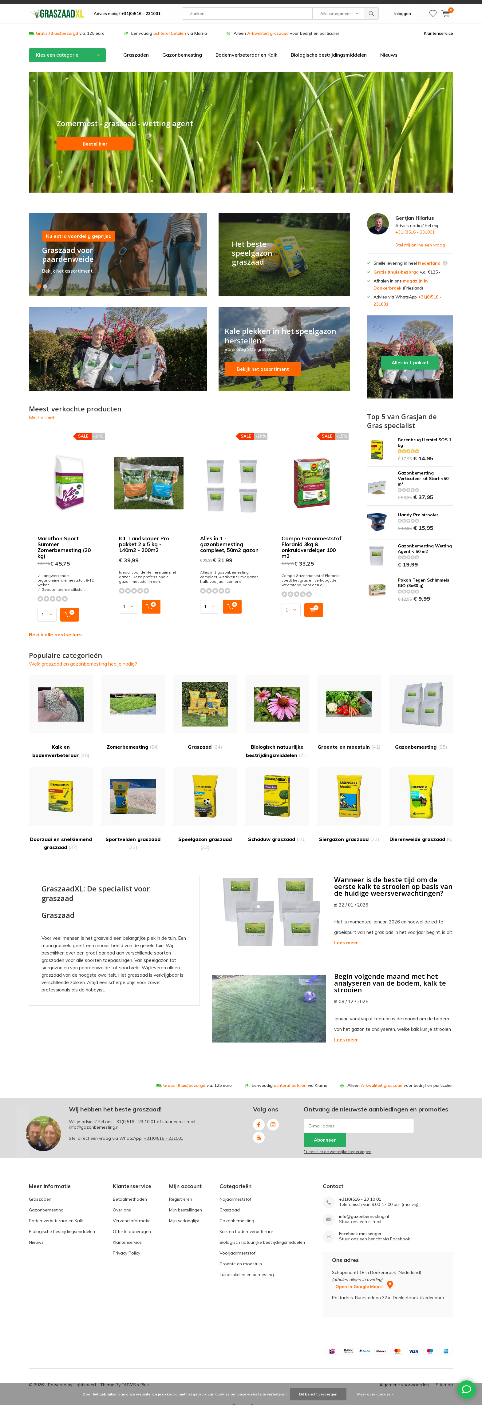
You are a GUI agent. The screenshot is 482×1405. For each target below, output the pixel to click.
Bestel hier (95, 137)
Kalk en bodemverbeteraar (61, 710)
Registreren (180, 1192)
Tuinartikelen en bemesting (246, 1268)
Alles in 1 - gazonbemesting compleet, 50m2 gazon (229, 538)
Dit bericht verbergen (318, 1394)
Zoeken (371, 9)
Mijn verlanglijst (184, 1214)
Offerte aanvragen (132, 1225)
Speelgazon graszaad (205, 802)
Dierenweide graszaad (421, 798)
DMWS (129, 1378)
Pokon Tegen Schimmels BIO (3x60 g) (423, 576)
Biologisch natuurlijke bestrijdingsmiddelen (277, 710)
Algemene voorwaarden (404, 1378)
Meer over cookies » (375, 1394)
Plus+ (146, 1378)
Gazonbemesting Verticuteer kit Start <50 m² (423, 472)
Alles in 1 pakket (410, 350)
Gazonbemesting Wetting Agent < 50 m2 (425, 542)
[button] (39, 280)
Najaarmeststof (235, 1192)
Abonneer (325, 1134)
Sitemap (444, 1378)
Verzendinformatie (132, 1214)
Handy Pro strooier (418, 508)
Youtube (259, 1130)
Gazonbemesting (182, 48)
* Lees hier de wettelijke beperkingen (337, 1145)
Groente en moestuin (349, 706)
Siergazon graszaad (349, 798)
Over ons (122, 1203)
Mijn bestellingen (185, 1203)
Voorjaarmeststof (237, 1246)
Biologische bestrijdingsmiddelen (329, 48)
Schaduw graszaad (277, 798)
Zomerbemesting (133, 706)
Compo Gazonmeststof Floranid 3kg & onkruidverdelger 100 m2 (312, 541)
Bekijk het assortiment (284, 342)
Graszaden (136, 48)
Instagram (273, 1117)
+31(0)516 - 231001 (415, 225)
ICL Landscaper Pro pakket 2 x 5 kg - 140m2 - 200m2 (144, 538)
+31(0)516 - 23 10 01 (135, 1115)
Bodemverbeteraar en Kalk (246, 48)
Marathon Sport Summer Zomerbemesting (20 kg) (64, 541)
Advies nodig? (127, 9)
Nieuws (388, 48)
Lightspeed (84, 1378)
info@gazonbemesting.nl (364, 1210)
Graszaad (205, 706)
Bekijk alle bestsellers (55, 628)
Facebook (259, 1117)
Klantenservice (438, 27)
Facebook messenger (360, 1227)
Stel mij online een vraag (420, 238)
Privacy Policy (126, 1246)
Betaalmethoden (130, 1192)
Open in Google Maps (364, 1280)
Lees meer (346, 936)
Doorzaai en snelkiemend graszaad (61, 802)
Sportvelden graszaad (133, 802)
